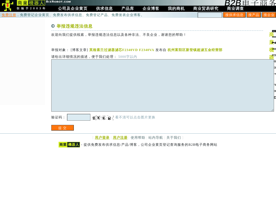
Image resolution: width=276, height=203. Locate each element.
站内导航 (155, 138)
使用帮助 (138, 138)
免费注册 (9, 15)
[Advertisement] (22, 61)
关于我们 (173, 138)
